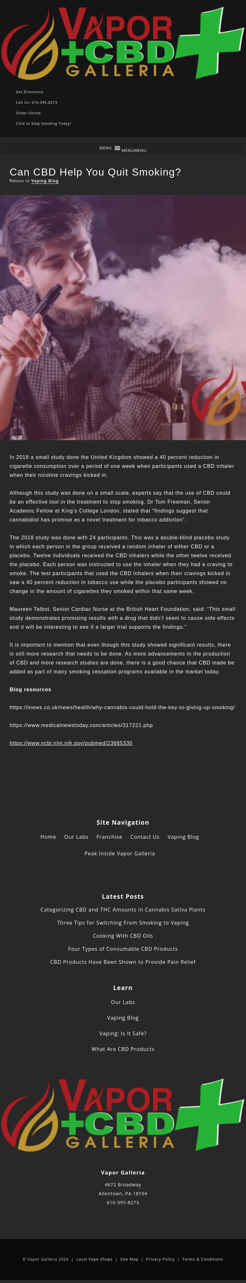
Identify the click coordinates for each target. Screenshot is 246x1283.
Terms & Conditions (202, 1259)
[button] (134, 150)
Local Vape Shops (94, 1259)
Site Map (129, 1259)
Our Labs (76, 836)
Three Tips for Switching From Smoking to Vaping (123, 922)
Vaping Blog (45, 181)
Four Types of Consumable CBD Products (123, 948)
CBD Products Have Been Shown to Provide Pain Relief (123, 961)
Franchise (109, 836)
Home (48, 836)
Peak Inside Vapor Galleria (120, 853)
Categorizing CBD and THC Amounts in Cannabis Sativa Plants (122, 909)
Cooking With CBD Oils (123, 935)
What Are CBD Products (123, 1049)
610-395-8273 (123, 1202)
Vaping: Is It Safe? (123, 1033)
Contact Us (145, 836)
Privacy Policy (160, 1259)
